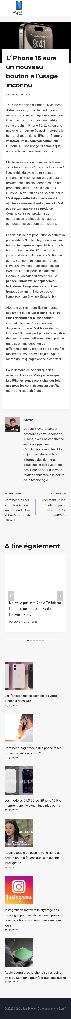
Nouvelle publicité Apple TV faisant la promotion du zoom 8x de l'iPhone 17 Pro (35, 609)
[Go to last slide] (11, 596)
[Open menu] (62, 8)
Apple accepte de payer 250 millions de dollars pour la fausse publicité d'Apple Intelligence (32, 858)
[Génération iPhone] (19, 8)
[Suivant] (60, 596)
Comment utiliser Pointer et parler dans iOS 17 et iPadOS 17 (53, 504)
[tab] (28, 640)
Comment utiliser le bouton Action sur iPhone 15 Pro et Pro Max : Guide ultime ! (18, 506)
